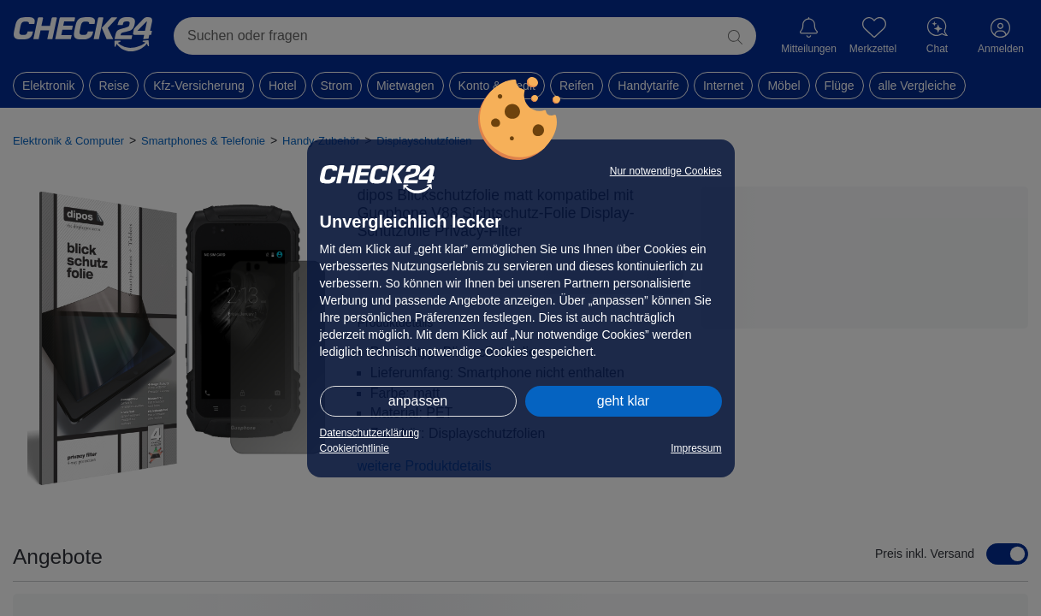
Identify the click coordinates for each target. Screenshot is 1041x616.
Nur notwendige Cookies (666, 171)
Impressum (696, 448)
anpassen (417, 401)
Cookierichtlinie (354, 448)
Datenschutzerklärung (370, 433)
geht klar (623, 401)
